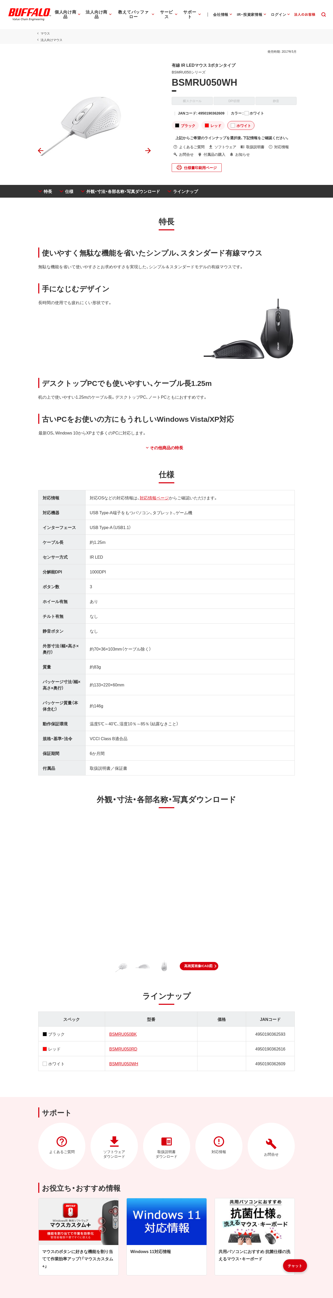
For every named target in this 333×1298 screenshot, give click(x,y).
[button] (199, 966)
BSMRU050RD (122, 1049)
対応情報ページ (153, 497)
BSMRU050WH (122, 1063)
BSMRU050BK (122, 1034)
